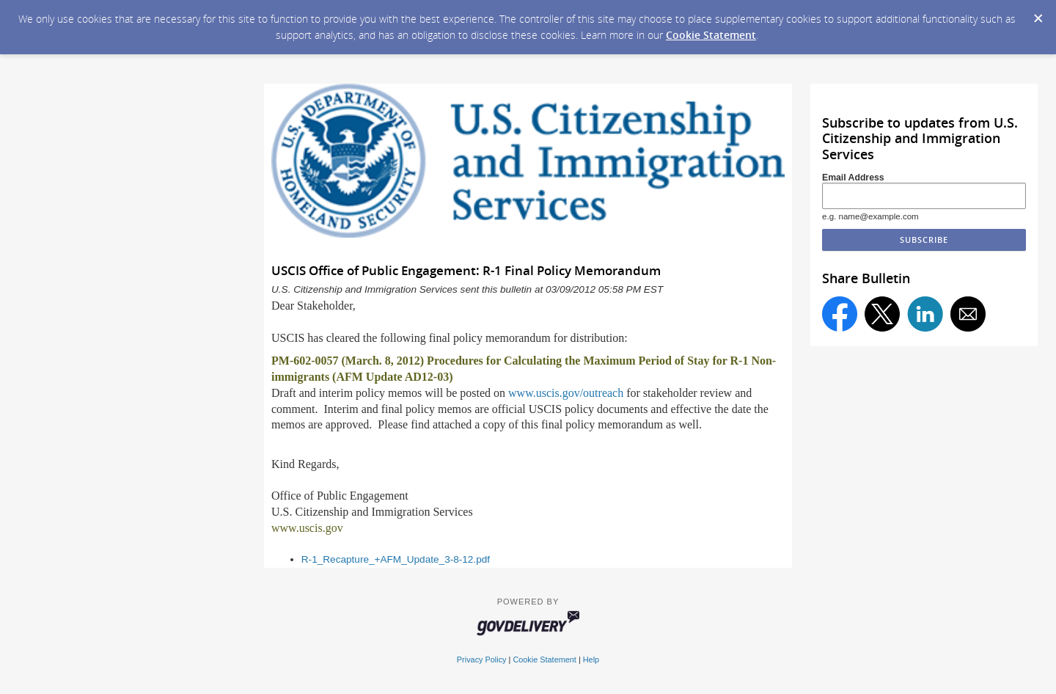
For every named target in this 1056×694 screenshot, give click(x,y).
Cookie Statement (711, 35)
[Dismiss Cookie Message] (1037, 14)
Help (591, 659)
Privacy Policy (482, 659)
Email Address (853, 177)
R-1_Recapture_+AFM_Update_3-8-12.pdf (395, 559)
